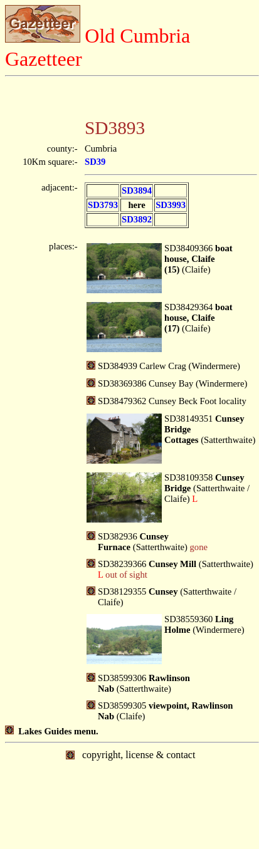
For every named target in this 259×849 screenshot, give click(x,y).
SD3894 (137, 190)
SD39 (95, 162)
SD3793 (103, 205)
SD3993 (171, 205)
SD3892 (137, 219)
